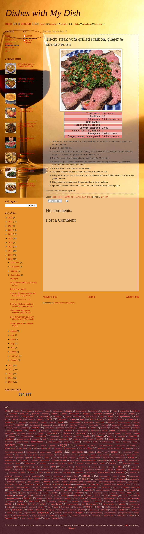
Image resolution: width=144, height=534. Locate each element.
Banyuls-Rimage (91, 416)
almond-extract (81, 411)
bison (110, 419)
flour (90, 448)
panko (63, 479)
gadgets (8, 43)
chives (40, 433)
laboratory (9, 47)
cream (99, 439)
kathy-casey (30, 463)
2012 (10, 374)
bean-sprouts (16, 419)
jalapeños (102, 460)
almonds (105, 411)
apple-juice (24, 414)
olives (75, 476)
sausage (65, 495)
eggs (63, 445)
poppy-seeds (45, 487)
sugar (42, 504)
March (13, 352)
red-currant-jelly (117, 490)
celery (93, 428)
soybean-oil (76, 501)
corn (110, 436)
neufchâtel (8, 476)
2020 (10, 238)
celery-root (104, 428)
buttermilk (19, 425)
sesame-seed (13, 498)
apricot (64, 414)
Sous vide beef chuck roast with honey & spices (27, 126)
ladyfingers (61, 463)
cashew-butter (49, 428)
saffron (121, 493)
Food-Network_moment (13, 452)
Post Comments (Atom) (65, 303)
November (15, 267)
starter (64, 24)
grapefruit (84, 455)
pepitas (64, 482)
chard (9, 431)
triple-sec (52, 510)
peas (37, 482)
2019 (10, 242)
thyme (88, 506)
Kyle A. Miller (29, 41)
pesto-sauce (133, 482)
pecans (47, 482)
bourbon (43, 422)
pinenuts (67, 484)
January (14, 360)
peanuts (21, 482)
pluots (135, 484)
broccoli (111, 422)
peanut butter (134, 479)
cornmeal (132, 436)
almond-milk (94, 411)
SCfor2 (97, 495)
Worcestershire (10, 518)
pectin (57, 482)
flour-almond (102, 448)
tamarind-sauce (20, 507)
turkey (82, 510)
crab (44, 439)
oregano (10, 479)
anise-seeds (13, 414)
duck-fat (43, 445)
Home (91, 296)
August (13, 331)
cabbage (46, 425)
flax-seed (82, 448)
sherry (39, 498)
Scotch (105, 495)
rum (105, 493)
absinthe (16, 411)
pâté (115, 479)
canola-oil (116, 425)
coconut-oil (55, 436)
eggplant (53, 445)
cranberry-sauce (78, 439)
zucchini (55, 518)
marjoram (58, 470)
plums (128, 484)
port (63, 487)
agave (47, 411)
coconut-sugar (67, 436)
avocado (108, 413)
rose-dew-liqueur (66, 493)
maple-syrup (32, 470)
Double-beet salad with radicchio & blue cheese (26, 185)
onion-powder (104, 476)
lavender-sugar (91, 463)
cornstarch (9, 439)
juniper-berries (132, 460)
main (8, 23)
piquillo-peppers (81, 484)
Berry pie (14, 278)
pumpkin (136, 487)
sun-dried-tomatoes (90, 504)
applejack (45, 414)
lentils (31, 467)
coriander (100, 436)
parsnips (98, 479)
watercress (84, 515)
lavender (80, 463)
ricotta (54, 493)
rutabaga (113, 493)
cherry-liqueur (56, 431)
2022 (10, 230)
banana (77, 416)
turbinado (73, 510)
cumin (77, 442)
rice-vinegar (33, 493)
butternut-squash (34, 425)
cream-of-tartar (22, 442)
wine (131, 515)
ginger (73, 197)
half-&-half (37, 458)
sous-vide (51, 501)
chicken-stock (82, 431)
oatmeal (47, 476)
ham (54, 458)
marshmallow (77, 470)
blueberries (9, 422)
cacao (55, 425)
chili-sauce (21, 433)
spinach (86, 501)
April (12, 347)
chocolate (52, 433)
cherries (32, 430)
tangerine (32, 507)
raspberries (88, 490)
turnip (114, 510)
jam (112, 460)
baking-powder (27, 416)
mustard (120, 472)
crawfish (90, 439)
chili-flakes (123, 431)
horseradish (23, 460)
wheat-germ (121, 515)
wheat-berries (108, 515)
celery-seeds (125, 428)
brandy (52, 422)
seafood (114, 495)
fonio (135, 448)
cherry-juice (44, 431)
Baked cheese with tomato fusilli (26, 139)
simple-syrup (96, 498)
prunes (115, 487)
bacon (132, 413)
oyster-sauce (22, 479)
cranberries (63, 439)
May (12, 343)
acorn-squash (27, 411)
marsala (67, 470)
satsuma (49, 495)
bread (60, 422)
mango (7, 470)
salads (76, 24)
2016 (10, 255)
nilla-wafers (18, 476)
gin (106, 452)
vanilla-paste (11, 513)
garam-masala (45, 452)
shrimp (67, 498)
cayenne (82, 428)
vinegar (79, 512)
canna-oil (105, 425)
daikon (118, 442)
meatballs (135, 470)
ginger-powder (20, 455)
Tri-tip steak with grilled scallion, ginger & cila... (21, 311)
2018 (10, 246)
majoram (134, 467)
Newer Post (50, 296)
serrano (125, 495)
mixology (87, 24)
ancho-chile (124, 411)
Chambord (136, 428)
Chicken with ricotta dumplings (26, 154)
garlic (58, 451)
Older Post (132, 296)
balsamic (58, 416)
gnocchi (59, 455)
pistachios (95, 484)
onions (114, 476)
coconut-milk (40, 436)
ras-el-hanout (76, 490)
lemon (112, 463)
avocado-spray (122, 414)
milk (22, 472)
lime (79, 197)
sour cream (35, 501)
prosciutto (105, 487)
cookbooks (10, 40)
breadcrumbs (88, 422)
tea (49, 507)
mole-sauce (90, 472)
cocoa (137, 433)
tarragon (41, 507)
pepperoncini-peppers (106, 482)
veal (20, 513)
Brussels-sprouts (123, 422)
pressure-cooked (90, 487)
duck (34, 445)
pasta (106, 479)
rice (14, 493)
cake (63, 425)
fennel (132, 445)
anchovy (136, 411)
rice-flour (23, 493)
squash (98, 501)
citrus (93, 433)
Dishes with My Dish (43, 13)
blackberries (131, 419)
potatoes (72, 487)
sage (129, 493)
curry (95, 442)
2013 (10, 369)
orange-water (135, 476)
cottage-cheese (23, 439)
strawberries (21, 504)
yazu (23, 518)
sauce (56, 495)
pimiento (47, 484)
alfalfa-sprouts (57, 411)
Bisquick (121, 419)
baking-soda (44, 416)
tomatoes (17, 509)
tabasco (122, 504)
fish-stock (58, 448)
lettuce (38, 467)
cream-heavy (9, 442)
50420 (7, 411)
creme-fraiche (37, 442)
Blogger (71, 528)
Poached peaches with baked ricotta (25, 110)
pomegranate (9, 487)
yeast (30, 518)
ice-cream (45, 460)
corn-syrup (121, 436)
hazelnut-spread (94, 458)
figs (30, 448)
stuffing (34, 504)
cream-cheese (115, 439)
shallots (27, 498)
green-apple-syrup (118, 455)
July (12, 335)
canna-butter (93, 425)
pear (29, 482)
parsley (85, 479)
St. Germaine (121, 501)
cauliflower (71, 428)
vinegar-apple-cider (95, 513)
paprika (74, 479)
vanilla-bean (135, 510)
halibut (47, 458)
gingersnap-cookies (46, 455)
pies (37, 484)
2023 (10, 226)
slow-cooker (109, 498)
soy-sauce (62, 501)
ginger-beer (127, 452)
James (29, 36)
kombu (52, 463)
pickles (18, 484)
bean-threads (29, 419)
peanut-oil (11, 482)
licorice (46, 467)
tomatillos (114, 507)
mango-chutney (18, 470)
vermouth (58, 513)
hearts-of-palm (108, 458)
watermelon (96, 515)
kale (18, 463)
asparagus (98, 414)
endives (93, 445)
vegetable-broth (30, 513)
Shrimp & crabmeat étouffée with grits (26, 65)
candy (83, 425)
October (14, 271)
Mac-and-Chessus (81, 467)
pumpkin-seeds (14, 490)
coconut (12, 436)
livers (63, 467)
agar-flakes (38, 411)
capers (137, 425)
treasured (40, 510)
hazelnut (82, 458)
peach (122, 479)
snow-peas (122, 498)
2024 (10, 222)
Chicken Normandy (18, 289)
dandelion (126, 442)
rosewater (97, 493)
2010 (10, 382)
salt (29, 495)
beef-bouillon (63, 419)
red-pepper (130, 490)
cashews (60, 428)
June (12, 339)
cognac (78, 436)
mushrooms (104, 472)
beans (39, 419)
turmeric (104, 510)
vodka (51, 515)
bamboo (68, 416)
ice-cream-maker (59, 460)
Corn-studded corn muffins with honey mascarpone (21, 305)
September (15, 275)
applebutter (35, 414)
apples (54, 413)
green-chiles (8, 458)
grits (28, 458)
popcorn (35, 487)
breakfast (98, 24)
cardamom (25, 428)
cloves (117, 433)
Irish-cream (75, 460)
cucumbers (68, 442)
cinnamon (81, 433)
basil (110, 416)
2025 (10, 217)
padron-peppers (35, 479)
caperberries (127, 425)
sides (53, 24)
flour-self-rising (114, 448)
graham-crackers (70, 455)
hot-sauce (35, 460)
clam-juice (101, 433)
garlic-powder (77, 452)
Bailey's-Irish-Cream (11, 416)
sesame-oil (135, 495)
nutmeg (36, 476)
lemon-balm (127, 463)
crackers (53, 439)
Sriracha (109, 501)
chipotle (31, 433)
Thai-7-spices (65, 507)
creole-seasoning (54, 442)
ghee (99, 452)
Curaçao (87, 442)
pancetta (47, 479)
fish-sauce (45, 448)
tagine (9, 507)
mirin (41, 472)
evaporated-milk (121, 445)
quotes (39, 490)
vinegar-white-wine (38, 515)
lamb (70, 463)
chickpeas (95, 431)
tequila (56, 507)
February (14, 356)
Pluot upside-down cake (20, 300)
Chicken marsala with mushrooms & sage (27, 169)
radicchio (50, 490)
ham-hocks (63, 458)
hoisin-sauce (120, 458)
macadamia (95, 467)
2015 (10, 259)
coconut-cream (26, 436)
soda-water (11, 501)
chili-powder (9, 433)
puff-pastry (125, 487)
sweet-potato (108, 504)
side (76, 498)
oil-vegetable (58, 476)
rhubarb (7, 493)
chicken (68, 430)
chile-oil (104, 431)
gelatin (91, 452)
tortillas (30, 510)
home (7, 36)
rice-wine (44, 493)
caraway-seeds (12, 428)
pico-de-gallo (28, 484)
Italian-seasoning (88, 460)
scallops (88, 495)
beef (54, 197)
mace (103, 467)
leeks (102, 463)
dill (25, 445)
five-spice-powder (70, 448)
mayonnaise (121, 470)
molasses (79, 472)
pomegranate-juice (23, 487)
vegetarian (43, 512)
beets (82, 419)
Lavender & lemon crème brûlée (25, 95)
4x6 (126, 525)
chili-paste (133, 431)
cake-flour (73, 425)
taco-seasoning (134, 504)
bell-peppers (95, 419)
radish (58, 490)
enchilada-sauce (82, 445)
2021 (10, 234)
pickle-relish (8, 484)
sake (137, 493)
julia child (120, 460)
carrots (35, 427)
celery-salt (114, 428)
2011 (10, 378)
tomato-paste (125, 507)
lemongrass (20, 467)
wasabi (74, 515)
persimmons (121, 482)
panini (56, 479)
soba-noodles (134, 498)
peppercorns (91, 482)
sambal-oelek (38, 495)
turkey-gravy (93, 510)
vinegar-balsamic (110, 513)
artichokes (74, 413)
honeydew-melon (10, 460)
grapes (93, 455)
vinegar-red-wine (125, 513)
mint (32, 472)
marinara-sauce (46, 470)
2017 (10, 251)
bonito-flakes (33, 422)
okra (68, 476)
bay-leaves (124, 416)
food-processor (31, 452)
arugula (86, 413)
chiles (59, 197)
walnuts (63, 515)
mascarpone (100, 470)
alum (115, 411)
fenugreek (22, 448)
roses (89, 493)
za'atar (46, 518)
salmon (20, 495)
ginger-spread (32, 455)
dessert (26, 23)
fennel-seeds (10, 448)
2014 (10, 365)
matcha (110, 470)
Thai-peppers (77, 507)
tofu (106, 507)
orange (123, 476)
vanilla (122, 509)
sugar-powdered (72, 504)
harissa (72, 458)
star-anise (133, 501)
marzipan (89, 470)
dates (135, 442)
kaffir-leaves (8, 463)
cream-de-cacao (131, 439)
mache (110, 467)
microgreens (13, 472)
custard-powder (107, 442)
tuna (65, 510)
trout (59, 510)
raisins (66, 490)
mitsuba (57, 472)
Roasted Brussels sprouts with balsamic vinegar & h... (23, 294)
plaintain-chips (109, 484)
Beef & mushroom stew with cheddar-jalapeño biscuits (22, 318)
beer (74, 419)
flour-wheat (126, 448)
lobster (70, 467)
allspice (68, 411)
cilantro (66, 197)
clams (110, 433)
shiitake (49, 498)
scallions (77, 495)
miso (48, 472)
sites (7, 51)
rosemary (79, 493)
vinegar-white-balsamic (20, 515)
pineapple (56, 484)
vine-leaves (68, 513)
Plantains (120, 484)
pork (55, 487)
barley (102, 416)
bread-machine (75, 422)
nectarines (133, 472)
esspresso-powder (106, 445)
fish (35, 448)
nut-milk (27, 476)
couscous (35, 439)
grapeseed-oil (104, 455)
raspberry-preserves (103, 490)
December (15, 262)
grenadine (19, 458)
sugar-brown (56, 504)
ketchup (43, 463)
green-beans (132, 455)
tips (98, 507)
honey (131, 457)
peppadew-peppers (76, 482)
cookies (87, 436)
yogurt (37, 518)
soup (42, 24)
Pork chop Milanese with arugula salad (26, 80)
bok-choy (22, 422)
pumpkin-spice (28, 490)
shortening (58, 498)
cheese (18, 430)
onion (89, 197)
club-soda (128, 433)
